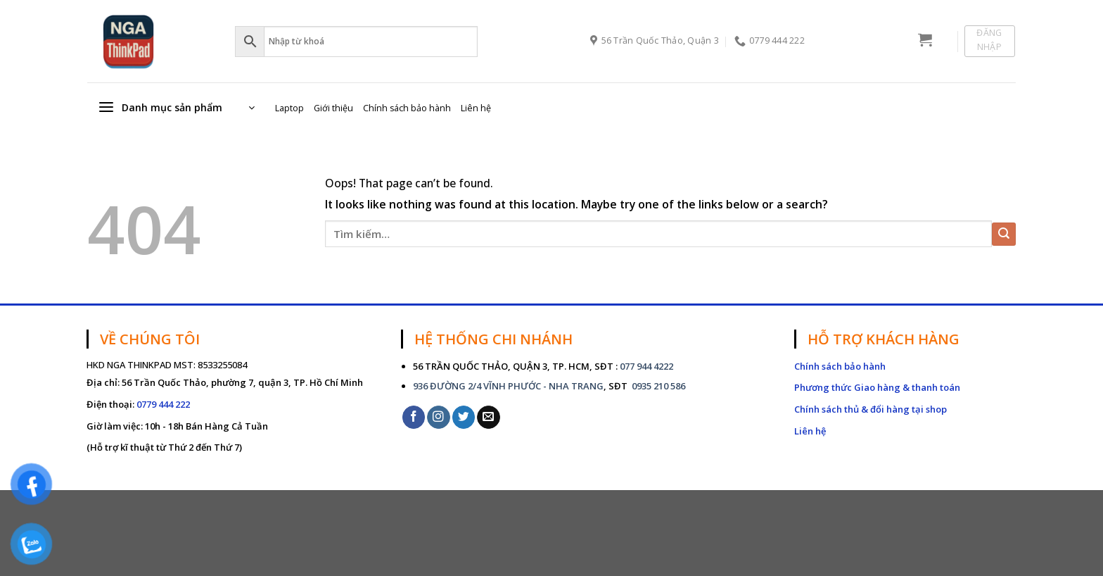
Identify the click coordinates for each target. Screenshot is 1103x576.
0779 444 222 (163, 404)
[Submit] (1004, 234)
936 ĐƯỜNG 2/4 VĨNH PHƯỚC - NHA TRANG (508, 386)
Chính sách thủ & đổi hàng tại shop (870, 409)
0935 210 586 (657, 386)
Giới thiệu (333, 108)
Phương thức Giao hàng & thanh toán (877, 387)
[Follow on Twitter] (464, 417)
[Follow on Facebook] (414, 417)
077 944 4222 (646, 366)
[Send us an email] (488, 417)
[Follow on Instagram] (438, 417)
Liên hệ (476, 108)
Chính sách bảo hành (407, 108)
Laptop (289, 108)
